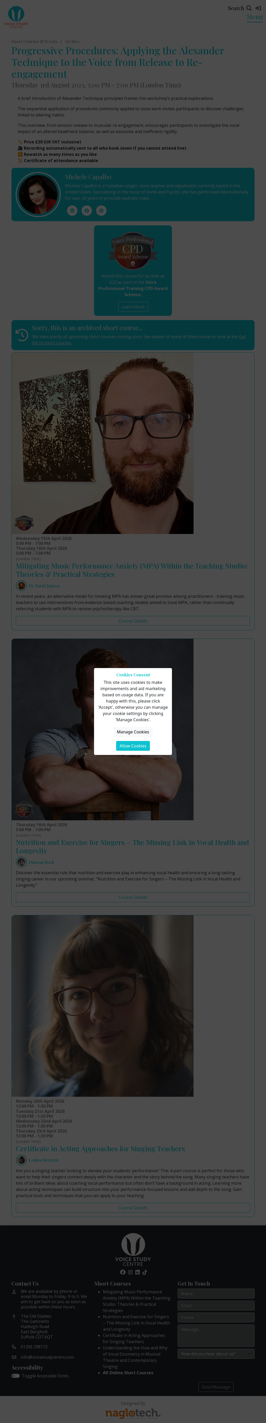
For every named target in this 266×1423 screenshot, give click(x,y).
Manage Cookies (133, 732)
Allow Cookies (132, 746)
